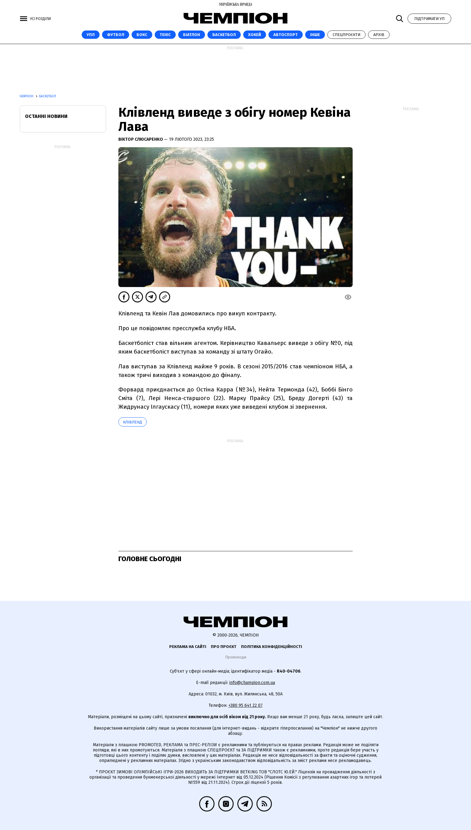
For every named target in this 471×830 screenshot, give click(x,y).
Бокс (142, 34)
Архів (378, 34)
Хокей (254, 34)
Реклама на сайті (187, 646)
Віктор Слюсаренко (141, 139)
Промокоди (235, 657)
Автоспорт (285, 34)
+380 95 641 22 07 (245, 705)
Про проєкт (223, 646)
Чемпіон (27, 96)
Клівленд (132, 422)
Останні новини (46, 116)
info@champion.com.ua (252, 682)
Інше (315, 34)
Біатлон (191, 34)
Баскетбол (224, 34)
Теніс (165, 34)
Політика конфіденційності (271, 646)
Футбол (115, 34)
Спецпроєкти (346, 34)
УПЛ (91, 34)
